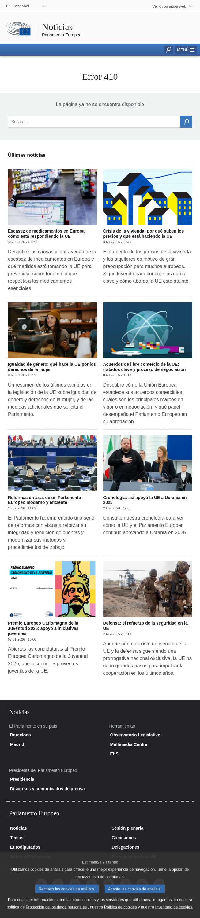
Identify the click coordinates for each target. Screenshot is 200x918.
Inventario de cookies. (174, 913)
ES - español (17, 6)
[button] (186, 50)
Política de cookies (120, 913)
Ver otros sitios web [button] (169, 6)
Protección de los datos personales (56, 913)
